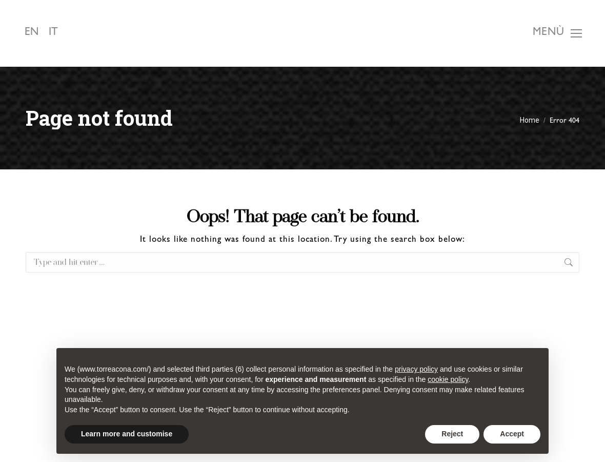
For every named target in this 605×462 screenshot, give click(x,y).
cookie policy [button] (448, 379)
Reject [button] (452, 434)
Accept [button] (512, 434)
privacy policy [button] (416, 369)
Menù (548, 33)
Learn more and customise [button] (126, 434)
